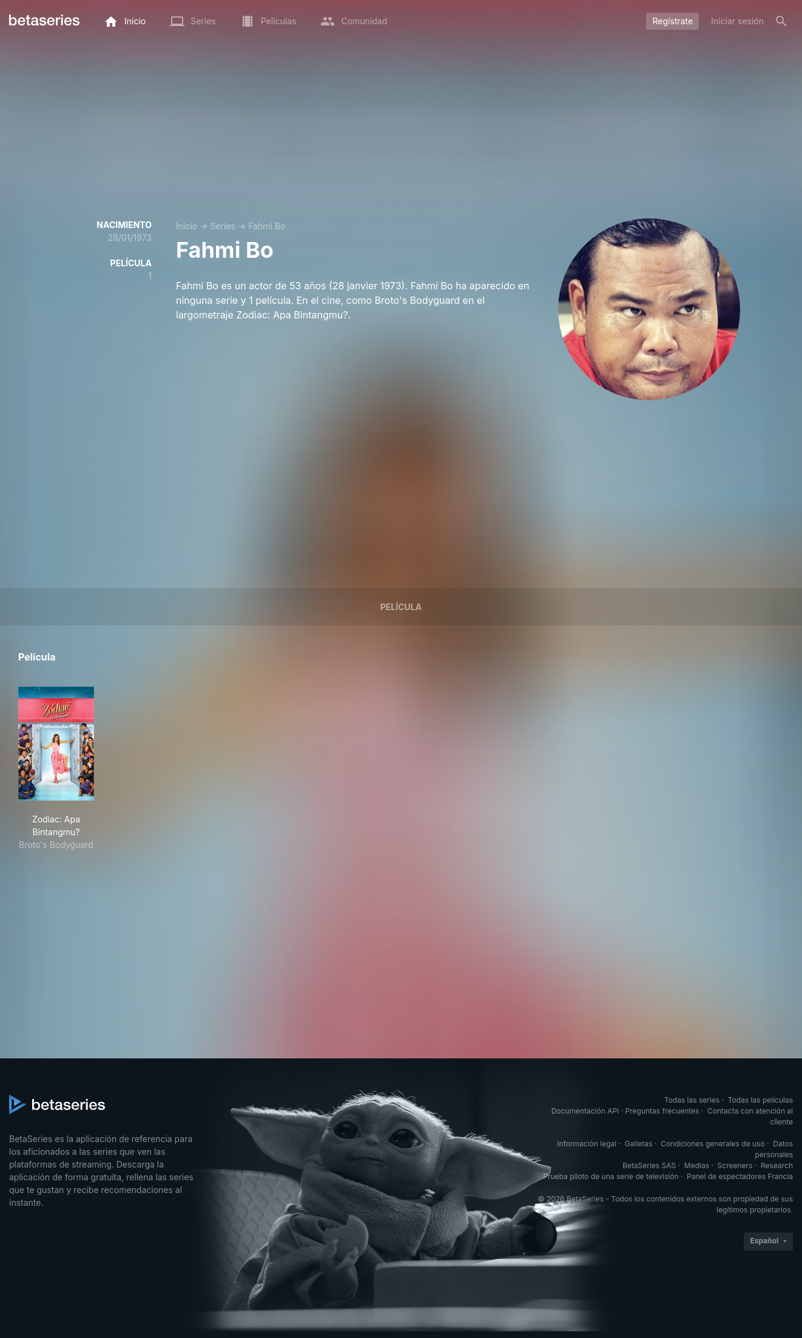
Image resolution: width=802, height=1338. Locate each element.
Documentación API (585, 1110)
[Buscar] (781, 21)
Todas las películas (760, 1099)
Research (777, 1165)
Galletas (639, 1143)
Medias (696, 1165)
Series (222, 226)
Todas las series (691, 1099)
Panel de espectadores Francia (740, 1176)
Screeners (735, 1165)
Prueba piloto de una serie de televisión (610, 1176)
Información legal (586, 1143)
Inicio (186, 226)
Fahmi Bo (266, 226)
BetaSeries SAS (649, 1165)
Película (401, 607)
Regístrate (672, 21)
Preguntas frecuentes (662, 1110)
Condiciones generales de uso (713, 1143)
